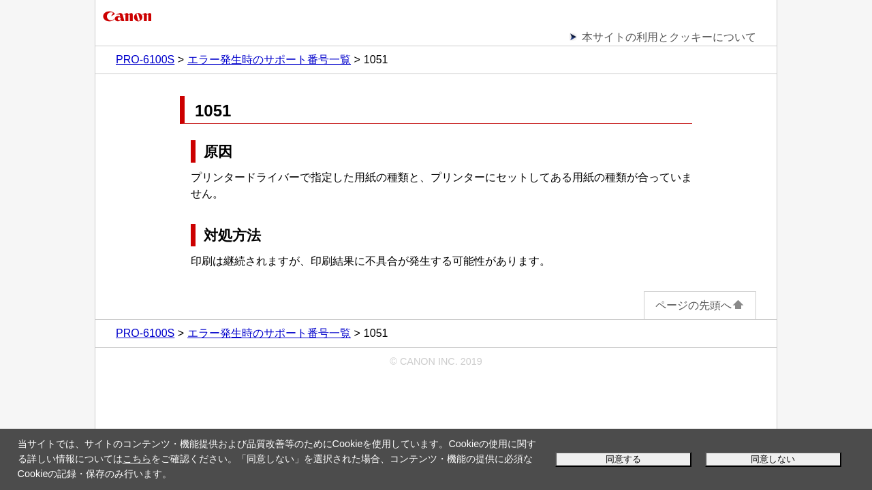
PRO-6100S (145, 59)
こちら (137, 458)
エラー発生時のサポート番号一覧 (269, 59)
